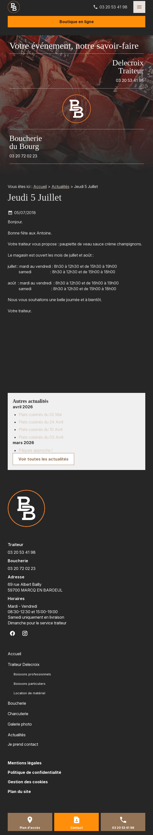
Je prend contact (23, 744)
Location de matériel (29, 693)
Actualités (60, 186)
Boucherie (17, 703)
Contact (76, 828)
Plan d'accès (30, 828)
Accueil (40, 186)
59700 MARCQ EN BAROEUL (35, 587)
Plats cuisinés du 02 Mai (40, 414)
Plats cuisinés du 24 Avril (41, 421)
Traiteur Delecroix (24, 664)
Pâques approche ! (35, 450)
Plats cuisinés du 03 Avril (41, 437)
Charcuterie (18, 713)
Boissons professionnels (32, 674)
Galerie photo (20, 724)
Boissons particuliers (30, 684)
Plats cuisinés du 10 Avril (40, 429)
